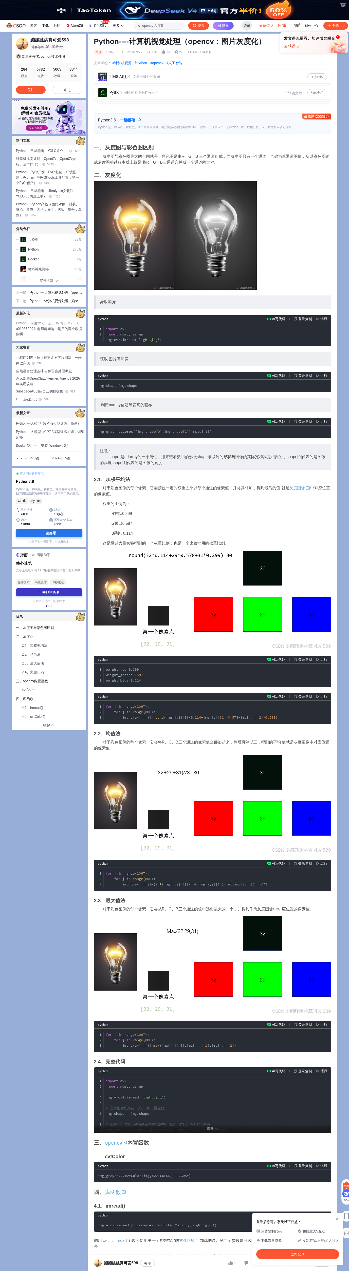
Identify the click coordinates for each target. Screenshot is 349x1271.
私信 (67, 151)
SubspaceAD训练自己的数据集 (45, 452)
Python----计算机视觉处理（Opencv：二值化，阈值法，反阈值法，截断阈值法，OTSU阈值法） (56, 361)
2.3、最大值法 (33, 724)
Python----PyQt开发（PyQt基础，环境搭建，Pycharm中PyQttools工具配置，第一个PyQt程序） (47, 238)
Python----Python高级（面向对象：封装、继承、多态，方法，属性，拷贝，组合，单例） (49, 270)
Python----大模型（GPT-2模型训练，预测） (48, 484)
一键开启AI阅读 (49, 652)
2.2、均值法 (31, 715)
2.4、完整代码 (33, 733)
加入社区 (317, 137)
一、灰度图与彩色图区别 (35, 688)
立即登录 (210, 127)
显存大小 (24, 570)
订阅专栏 (317, 153)
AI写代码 (278, 379)
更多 (118, 86)
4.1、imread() (32, 768)
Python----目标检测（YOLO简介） (48, 211)
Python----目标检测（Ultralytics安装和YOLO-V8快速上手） (44, 254)
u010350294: (26, 389)
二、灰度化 (25, 697)
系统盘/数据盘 (61, 581)
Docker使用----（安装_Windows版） (43, 506)
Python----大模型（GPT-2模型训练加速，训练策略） (50, 495)
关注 (147, 1263)
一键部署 (128, 180)
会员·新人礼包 (273, 85)
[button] (45, 190)
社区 (57, 86)
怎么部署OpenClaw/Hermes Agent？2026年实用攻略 (48, 441)
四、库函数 (25, 759)
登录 (246, 86)
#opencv (156, 123)
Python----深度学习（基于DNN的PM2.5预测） (49, 384)
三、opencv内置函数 (32, 741)
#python (140, 123)
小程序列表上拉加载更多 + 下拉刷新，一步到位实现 (49, 421)
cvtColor (28, 750)
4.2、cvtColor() (33, 777)
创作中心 (311, 86)
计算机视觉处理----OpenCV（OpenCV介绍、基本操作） (46, 222)
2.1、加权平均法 (34, 706)
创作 (335, 86)
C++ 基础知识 (32, 460)
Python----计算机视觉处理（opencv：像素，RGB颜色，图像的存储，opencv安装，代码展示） (55, 353)
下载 (45, 86)
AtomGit (74, 86)
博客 (33, 86)
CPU (54, 570)
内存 (21, 581)
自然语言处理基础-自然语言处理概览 (44, 431)
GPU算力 (99, 85)
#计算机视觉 (122, 123)
